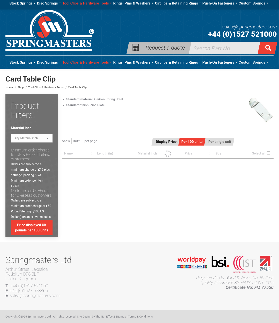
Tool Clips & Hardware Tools (87, 62)
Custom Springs (254, 62)
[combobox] (32, 138)
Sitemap (121, 316)
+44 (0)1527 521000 (242, 34)
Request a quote (165, 47)
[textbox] (26, 138)
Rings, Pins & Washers (133, 62)
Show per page (79, 141)
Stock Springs (22, 62)
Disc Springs (49, 62)
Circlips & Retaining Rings (178, 62)
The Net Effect (104, 316)
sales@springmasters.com (249, 27)
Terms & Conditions (140, 316)
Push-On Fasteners (220, 62)
